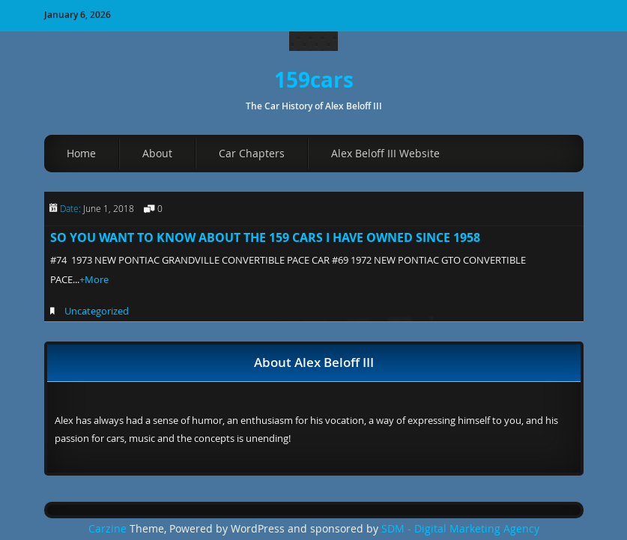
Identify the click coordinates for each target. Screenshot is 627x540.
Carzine (109, 529)
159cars (314, 79)
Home (81, 153)
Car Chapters (252, 153)
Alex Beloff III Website (385, 153)
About (157, 153)
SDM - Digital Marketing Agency (460, 529)
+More (94, 279)
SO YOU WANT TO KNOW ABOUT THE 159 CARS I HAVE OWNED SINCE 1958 (265, 237)
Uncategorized (96, 311)
